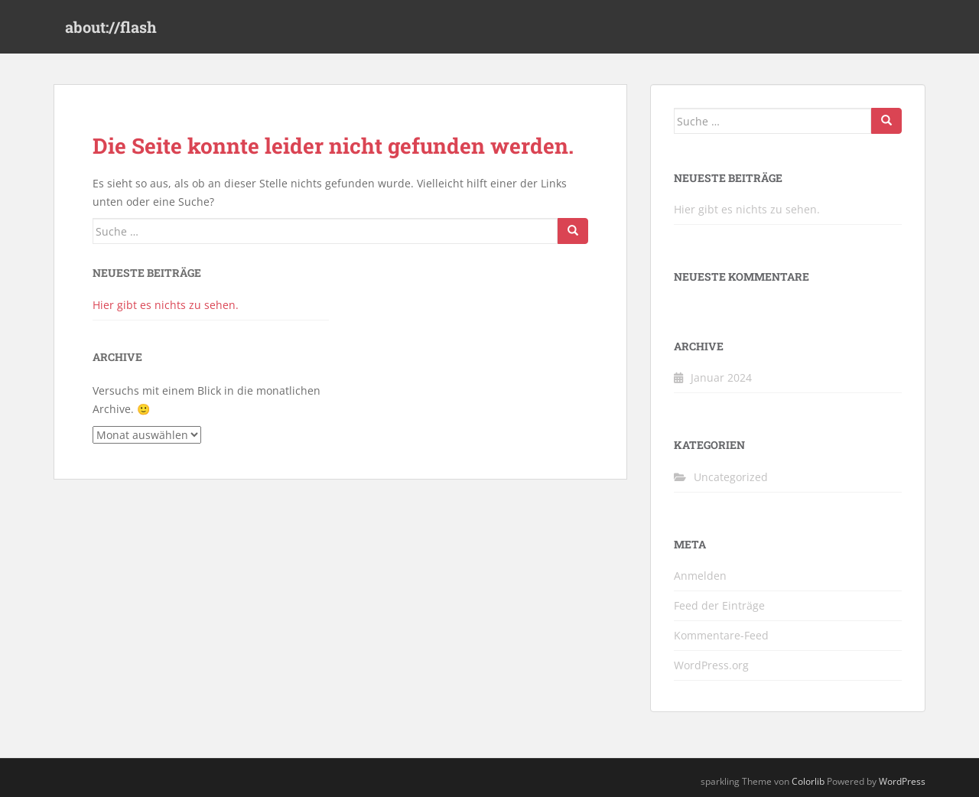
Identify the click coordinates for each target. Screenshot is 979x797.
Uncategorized (731, 477)
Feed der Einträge (719, 605)
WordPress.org (711, 665)
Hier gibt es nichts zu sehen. (166, 305)
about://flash (111, 27)
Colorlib (808, 781)
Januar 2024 (721, 377)
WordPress (902, 781)
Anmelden (700, 575)
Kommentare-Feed (721, 635)
